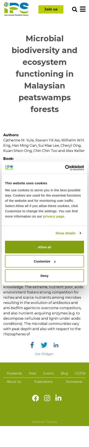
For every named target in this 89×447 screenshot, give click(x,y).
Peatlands (14, 373)
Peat (32, 373)
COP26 (80, 373)
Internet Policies (44, 422)
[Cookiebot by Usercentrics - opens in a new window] (65, 168)
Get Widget (44, 354)
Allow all (44, 247)
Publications (43, 382)
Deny (45, 275)
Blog (64, 373)
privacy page (53, 216)
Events (48, 373)
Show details (66, 233)
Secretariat (74, 382)
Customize (45, 261)
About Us (14, 382)
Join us (51, 9)
